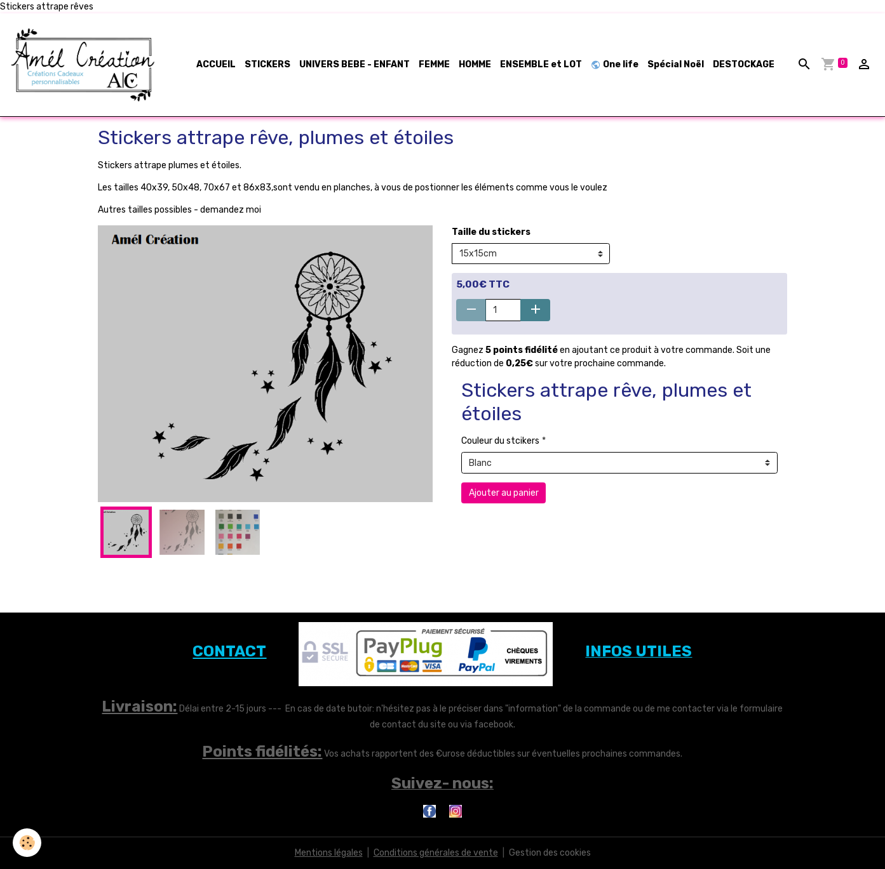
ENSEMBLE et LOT (541, 64)
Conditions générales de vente (436, 852)
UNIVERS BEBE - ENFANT (354, 64)
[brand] (86, 65)
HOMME (475, 64)
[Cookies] (27, 842)
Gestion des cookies (550, 852)
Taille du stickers (491, 232)
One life (614, 64)
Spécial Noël (675, 64)
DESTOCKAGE (743, 64)
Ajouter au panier (504, 493)
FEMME (434, 64)
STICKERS (267, 64)
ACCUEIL (216, 64)
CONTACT (229, 651)
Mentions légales (329, 852)
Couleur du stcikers (500, 440)
